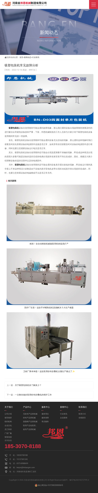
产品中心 (27, 407)
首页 (21, 57)
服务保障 (45, 418)
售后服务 (45, 421)
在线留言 (82, 418)
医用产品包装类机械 (30, 425)
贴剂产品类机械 (29, 429)
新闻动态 (27, 57)
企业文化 (8, 425)
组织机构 (8, 421)
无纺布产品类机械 (30, 414)
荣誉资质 (8, 437)
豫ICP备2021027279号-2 (79, 480)
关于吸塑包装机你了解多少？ (28, 385)
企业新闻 (63, 418)
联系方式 (82, 414)
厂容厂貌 (8, 433)
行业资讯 (35, 57)
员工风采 (8, 429)
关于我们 (9, 407)
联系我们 (83, 407)
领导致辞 (8, 418)
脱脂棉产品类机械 (30, 421)
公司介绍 (8, 414)
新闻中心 (64, 407)
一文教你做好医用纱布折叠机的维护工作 (33, 395)
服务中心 (46, 407)
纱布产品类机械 (29, 418)
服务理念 (45, 414)
